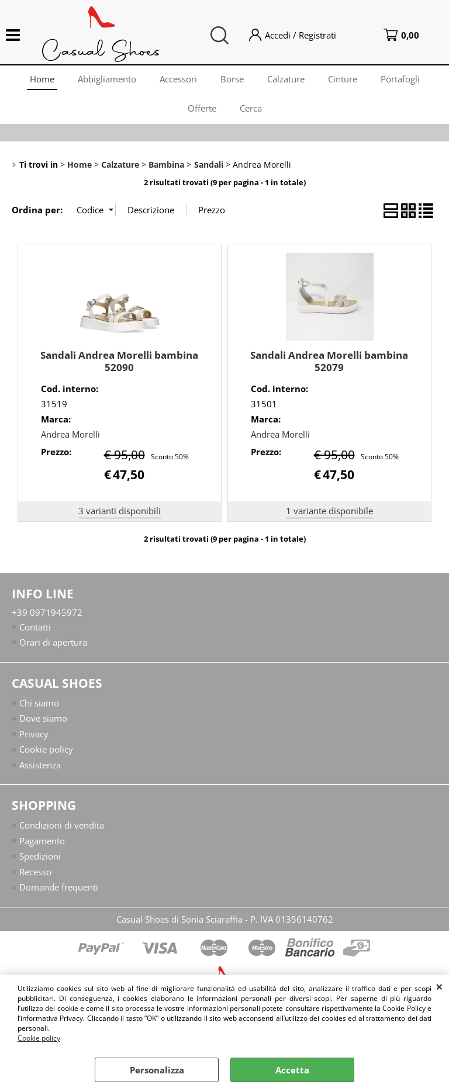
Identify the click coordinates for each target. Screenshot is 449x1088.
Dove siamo (43, 718)
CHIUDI (439, 986)
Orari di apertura (53, 642)
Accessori (178, 79)
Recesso (35, 872)
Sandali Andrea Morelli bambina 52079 (329, 361)
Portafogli (400, 79)
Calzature (286, 79)
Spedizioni (40, 856)
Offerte (202, 108)
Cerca (251, 108)
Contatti (35, 627)
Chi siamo (39, 703)
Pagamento (42, 841)
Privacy (34, 734)
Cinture (342, 79)
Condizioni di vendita (61, 825)
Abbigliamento (107, 79)
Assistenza (40, 765)
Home (42, 79)
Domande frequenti (58, 887)
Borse (232, 79)
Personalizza (157, 1070)
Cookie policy (39, 1038)
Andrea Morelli (70, 434)
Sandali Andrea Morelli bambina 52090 (119, 361)
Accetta (292, 1070)
